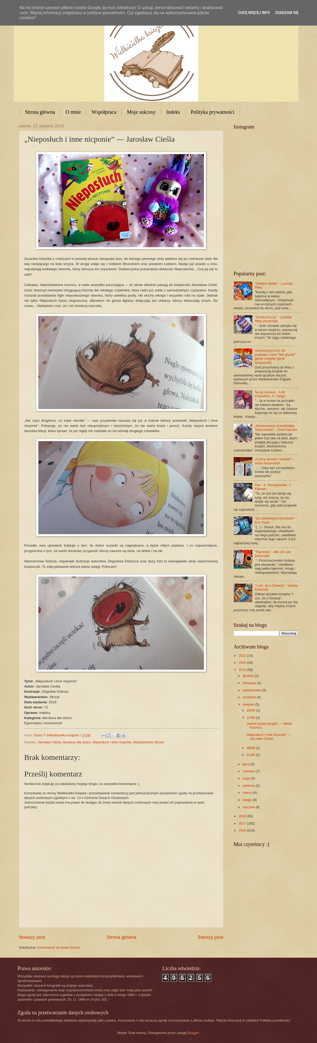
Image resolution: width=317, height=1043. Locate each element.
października (252, 690)
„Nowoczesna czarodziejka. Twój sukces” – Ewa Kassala (276, 428)
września (250, 697)
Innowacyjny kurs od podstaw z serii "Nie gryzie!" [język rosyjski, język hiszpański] (275, 356)
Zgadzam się (287, 13)
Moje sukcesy (141, 112)
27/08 (251, 718)
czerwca (249, 771)
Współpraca (104, 112)
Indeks (173, 112)
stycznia (249, 807)
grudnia (249, 676)
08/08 (251, 748)
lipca (246, 764)
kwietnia (249, 786)
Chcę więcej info (254, 13)
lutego (248, 800)
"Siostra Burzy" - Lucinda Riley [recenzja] (273, 319)
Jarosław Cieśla (49, 742)
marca (248, 793)
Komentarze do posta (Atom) (58, 947)
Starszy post (210, 937)
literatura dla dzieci (77, 742)
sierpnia (249, 704)
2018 (243, 816)
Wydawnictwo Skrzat (148, 742)
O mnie (73, 112)
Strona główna (40, 112)
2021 (243, 655)
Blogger (193, 1033)
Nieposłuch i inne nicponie (112, 742)
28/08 (251, 710)
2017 (243, 823)
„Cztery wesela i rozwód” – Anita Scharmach (274, 461)
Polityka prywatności (212, 112)
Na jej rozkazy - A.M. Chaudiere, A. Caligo (270, 394)
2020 (243, 662)
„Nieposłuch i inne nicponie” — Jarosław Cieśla (268, 736)
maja (247, 778)
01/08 (251, 755)
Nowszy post (32, 937)
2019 (243, 670)
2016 (243, 830)
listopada (250, 683)
